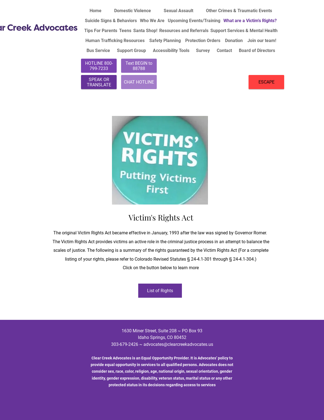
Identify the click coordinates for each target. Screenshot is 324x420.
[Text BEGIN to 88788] (139, 66)
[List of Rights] (160, 291)
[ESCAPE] (266, 82)
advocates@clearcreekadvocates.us (178, 344)
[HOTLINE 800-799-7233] (99, 66)
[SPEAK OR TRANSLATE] (99, 82)
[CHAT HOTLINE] (139, 82)
